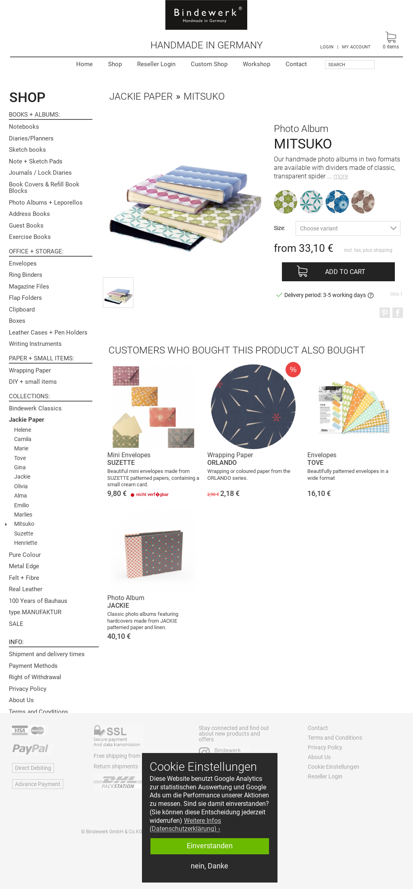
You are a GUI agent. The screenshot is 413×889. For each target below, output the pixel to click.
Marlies (23, 514)
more (341, 176)
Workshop (256, 64)
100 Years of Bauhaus (38, 601)
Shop (115, 64)
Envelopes (23, 263)
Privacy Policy (27, 688)
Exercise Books (30, 237)
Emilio (21, 505)
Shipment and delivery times (47, 654)
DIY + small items (33, 381)
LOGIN (327, 47)
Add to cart (345, 272)
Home (84, 64)
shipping (382, 250)
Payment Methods (33, 665)
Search (336, 65)
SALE (16, 624)
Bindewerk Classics (35, 408)
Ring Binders (25, 274)
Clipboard (22, 309)
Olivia (21, 486)
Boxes (17, 320)
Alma (20, 495)
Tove (20, 458)
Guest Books (26, 225)
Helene (22, 430)
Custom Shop (209, 64)
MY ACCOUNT (356, 47)
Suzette (23, 533)
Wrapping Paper (30, 370)
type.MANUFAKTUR (35, 612)
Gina (20, 467)
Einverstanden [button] (210, 846)
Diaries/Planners (31, 138)
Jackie (22, 476)
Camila (22, 439)
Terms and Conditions (38, 711)
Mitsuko (24, 524)
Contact (296, 64)
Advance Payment (38, 784)
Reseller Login (156, 64)
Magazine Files (29, 286)
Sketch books (27, 149)
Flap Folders (25, 297)
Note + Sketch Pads (36, 161)
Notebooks (24, 126)
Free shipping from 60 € (123, 756)
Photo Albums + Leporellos (46, 202)
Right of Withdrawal (35, 677)
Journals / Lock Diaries (40, 172)
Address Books (29, 214)
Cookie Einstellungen (333, 767)
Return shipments (116, 766)
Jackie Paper (26, 419)
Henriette (25, 543)
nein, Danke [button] (209, 866)
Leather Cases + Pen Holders (48, 332)
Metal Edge (24, 566)
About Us (21, 700)
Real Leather (25, 589)
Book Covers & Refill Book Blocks (44, 188)
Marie (21, 448)
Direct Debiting (33, 768)
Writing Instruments (35, 343)
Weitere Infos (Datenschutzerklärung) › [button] (185, 825)
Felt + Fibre (24, 578)
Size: (279, 228)
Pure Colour (25, 555)
